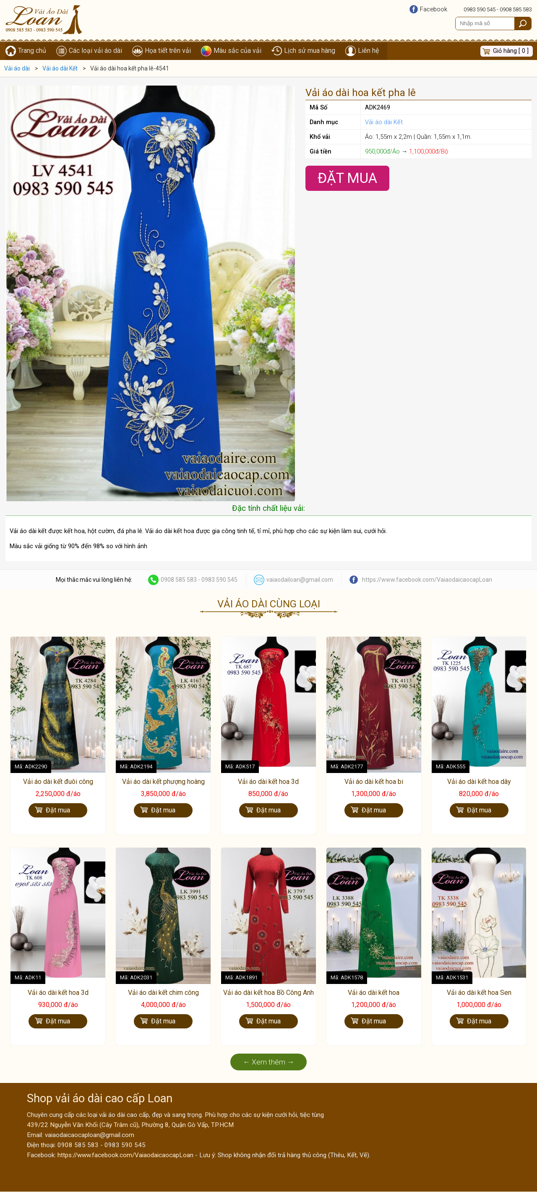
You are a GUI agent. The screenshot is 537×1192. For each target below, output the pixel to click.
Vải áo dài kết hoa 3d (268, 782)
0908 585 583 (516, 9)
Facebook (433, 9)
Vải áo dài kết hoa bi (373, 782)
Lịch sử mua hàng (309, 51)
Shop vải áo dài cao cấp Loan (99, 1099)
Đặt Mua (347, 178)
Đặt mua (58, 811)
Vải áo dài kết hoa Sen (479, 993)
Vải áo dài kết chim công (163, 993)
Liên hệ (368, 51)
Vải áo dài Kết (384, 122)
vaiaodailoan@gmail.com (299, 580)
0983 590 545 (479, 9)
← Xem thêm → (269, 1062)
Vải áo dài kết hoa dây (479, 782)
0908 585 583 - (181, 580)
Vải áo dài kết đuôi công (58, 782)
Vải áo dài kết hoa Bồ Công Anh (268, 993)
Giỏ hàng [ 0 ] (511, 51)
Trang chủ (32, 51)
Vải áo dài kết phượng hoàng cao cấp (163, 786)
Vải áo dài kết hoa (373, 993)
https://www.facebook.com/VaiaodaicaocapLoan (427, 580)
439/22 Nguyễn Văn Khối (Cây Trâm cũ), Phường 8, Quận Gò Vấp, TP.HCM (130, 1125)
